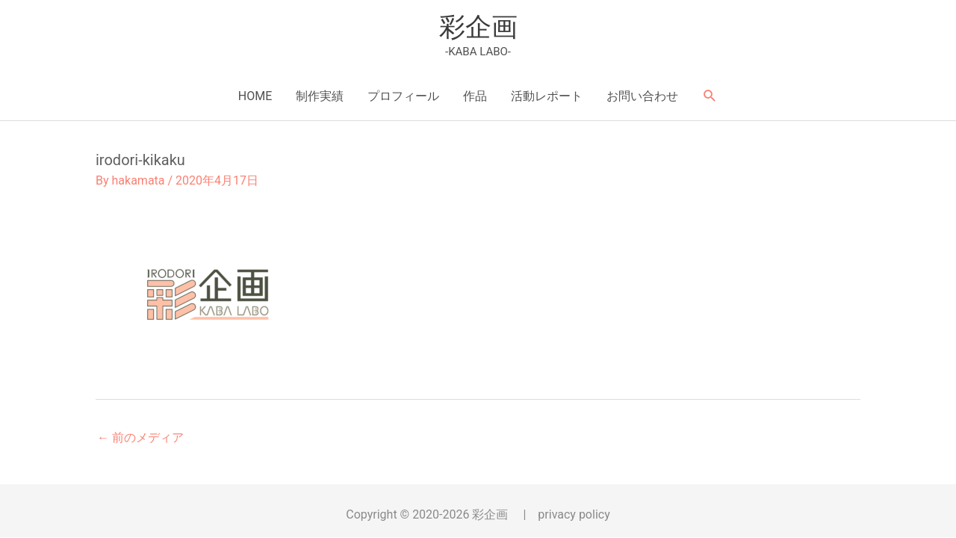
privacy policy (573, 514)
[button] (710, 96)
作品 (475, 96)
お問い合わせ (642, 96)
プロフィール (403, 96)
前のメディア (140, 437)
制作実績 (320, 96)
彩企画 (478, 27)
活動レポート (547, 96)
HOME (255, 96)
